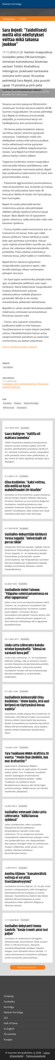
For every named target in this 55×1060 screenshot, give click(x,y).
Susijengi (9, 996)
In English (9, 1028)
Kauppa (8, 1039)
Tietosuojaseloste (35, 1056)
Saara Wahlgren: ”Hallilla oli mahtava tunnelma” (22, 435)
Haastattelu (22, 407)
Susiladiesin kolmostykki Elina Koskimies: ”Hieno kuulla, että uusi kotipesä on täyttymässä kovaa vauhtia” (27, 703)
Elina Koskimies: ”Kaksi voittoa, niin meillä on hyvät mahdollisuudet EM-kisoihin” (25, 486)
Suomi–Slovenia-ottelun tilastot (19, 346)
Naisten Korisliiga (10, 18)
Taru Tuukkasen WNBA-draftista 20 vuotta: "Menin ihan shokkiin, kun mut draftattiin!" (27, 757)
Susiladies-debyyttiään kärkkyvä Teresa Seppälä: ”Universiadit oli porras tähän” (26, 538)
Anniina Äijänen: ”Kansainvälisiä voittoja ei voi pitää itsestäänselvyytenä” (25, 877)
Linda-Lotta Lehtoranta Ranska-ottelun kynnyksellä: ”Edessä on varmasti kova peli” (25, 649)
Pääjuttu (17, 403)
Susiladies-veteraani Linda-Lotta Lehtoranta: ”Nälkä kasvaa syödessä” (25, 816)
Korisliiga (9, 1007)
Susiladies (7, 403)
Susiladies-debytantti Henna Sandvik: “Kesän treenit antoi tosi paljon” (26, 930)
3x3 (6, 1017)
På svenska (10, 1034)
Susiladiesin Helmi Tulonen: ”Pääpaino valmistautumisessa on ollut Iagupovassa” (26, 593)
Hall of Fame (10, 1023)
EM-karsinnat (8, 407)
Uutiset (23, 18)
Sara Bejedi (8, 367)
